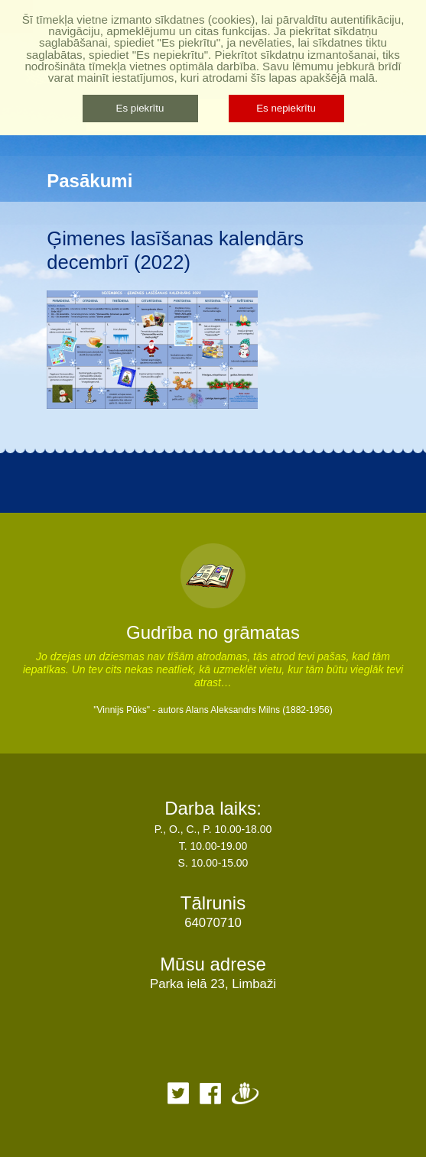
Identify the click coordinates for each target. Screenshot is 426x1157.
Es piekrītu (140, 108)
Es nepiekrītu (286, 108)
